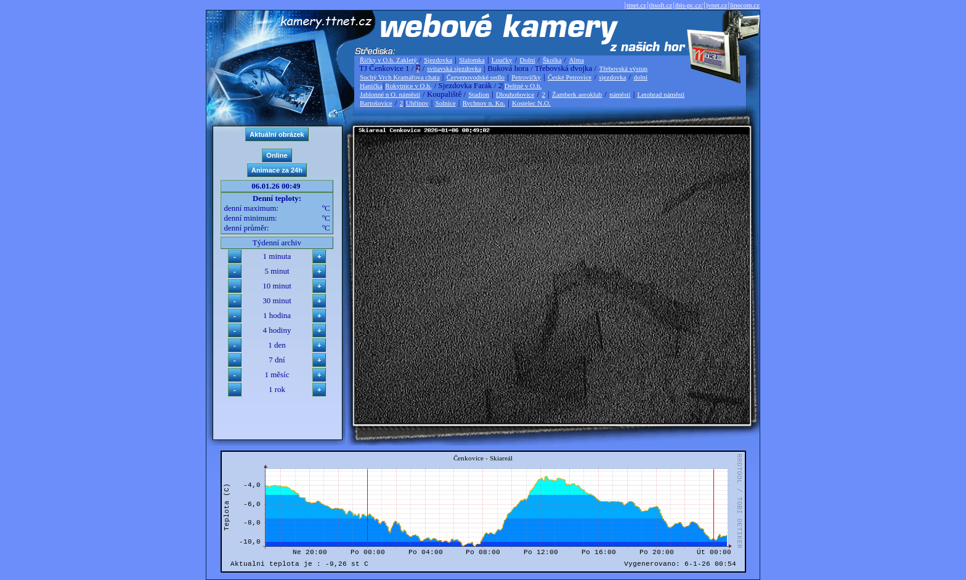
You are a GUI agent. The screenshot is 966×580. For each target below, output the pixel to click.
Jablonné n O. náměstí (390, 94)
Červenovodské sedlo (476, 77)
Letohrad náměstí (661, 94)
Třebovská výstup (623, 68)
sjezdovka (612, 77)
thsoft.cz (661, 5)
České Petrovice (569, 77)
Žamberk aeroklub (577, 94)
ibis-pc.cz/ (689, 5)
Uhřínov (417, 103)
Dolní (527, 59)
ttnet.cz (636, 5)
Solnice (446, 103)
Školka (552, 59)
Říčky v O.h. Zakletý (389, 59)
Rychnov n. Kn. (484, 103)
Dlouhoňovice (515, 94)
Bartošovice (376, 103)
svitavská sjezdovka (454, 68)
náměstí (619, 94)
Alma (576, 59)
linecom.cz (745, 5)
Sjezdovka (438, 59)
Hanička (371, 85)
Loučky (502, 59)
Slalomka (472, 59)
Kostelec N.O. (531, 103)
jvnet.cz (717, 5)
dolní (640, 77)
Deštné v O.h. (523, 85)
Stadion (478, 94)
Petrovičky (526, 77)
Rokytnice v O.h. (408, 85)
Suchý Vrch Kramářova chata (400, 77)
